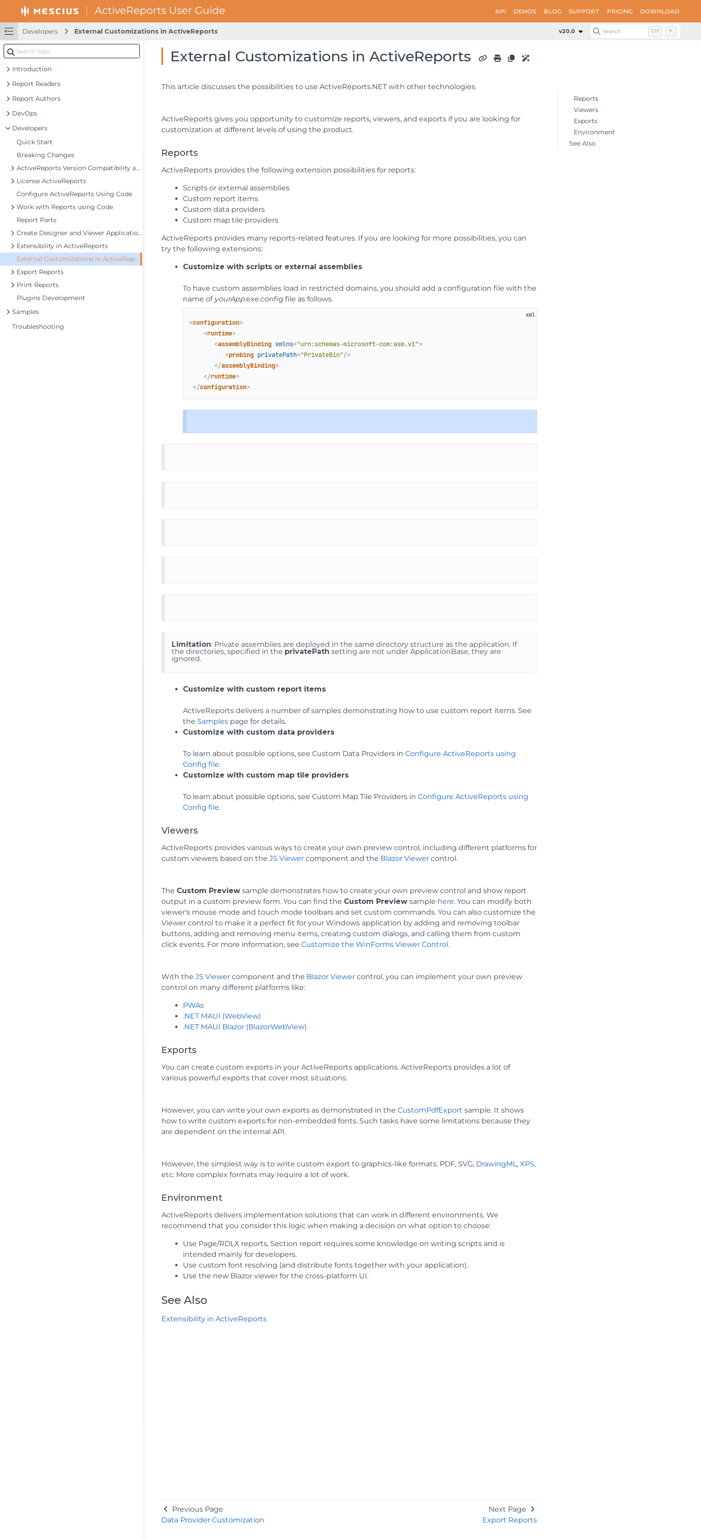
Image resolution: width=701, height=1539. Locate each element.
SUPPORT (584, 11)
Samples (212, 721)
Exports (585, 121)
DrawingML (496, 1164)
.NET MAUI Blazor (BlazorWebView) (245, 1027)
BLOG (553, 11)
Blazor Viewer (405, 858)
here (445, 901)
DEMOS (525, 11)
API (500, 11)
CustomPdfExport (430, 1110)
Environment (594, 132)
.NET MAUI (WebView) (222, 1016)
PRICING (620, 11)
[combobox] (72, 51)
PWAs (193, 1005)
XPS (527, 1164)
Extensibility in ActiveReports (214, 1319)
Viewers (586, 110)
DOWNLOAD (659, 11)
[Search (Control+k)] (635, 31)
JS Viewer (286, 858)
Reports (586, 99)
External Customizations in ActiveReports (146, 31)
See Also (582, 143)
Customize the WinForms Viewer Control (374, 944)
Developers (40, 31)
